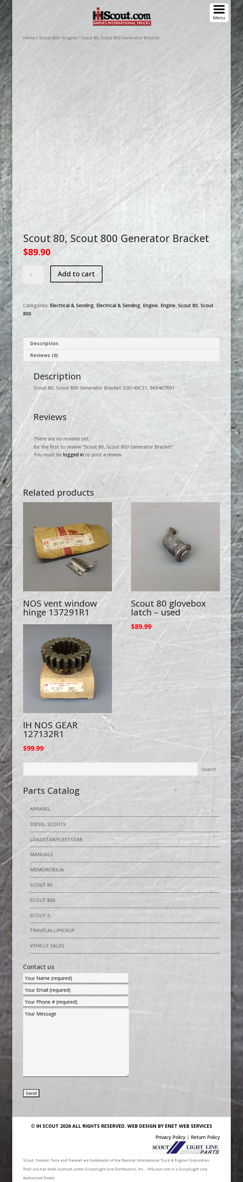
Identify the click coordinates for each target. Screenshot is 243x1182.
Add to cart (76, 273)
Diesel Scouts (48, 824)
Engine (70, 38)
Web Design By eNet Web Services (169, 1126)
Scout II (40, 915)
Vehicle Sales (47, 945)
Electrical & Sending (72, 305)
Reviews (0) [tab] (44, 355)
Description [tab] (44, 343)
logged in (73, 454)
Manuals (41, 854)
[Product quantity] (33, 274)
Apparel (40, 809)
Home (29, 38)
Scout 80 (188, 305)
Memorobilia (47, 869)
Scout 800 (49, 38)
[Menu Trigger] (219, 12)
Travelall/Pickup (52, 930)
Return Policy (205, 1137)
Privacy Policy (170, 1137)
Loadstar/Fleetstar (56, 839)
